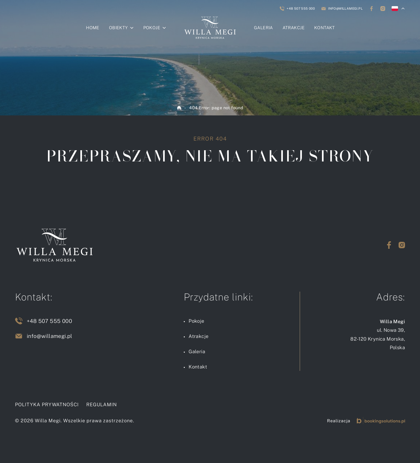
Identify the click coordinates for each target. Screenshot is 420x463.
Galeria (263, 27)
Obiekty (118, 27)
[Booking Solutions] (381, 420)
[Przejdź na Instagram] (402, 245)
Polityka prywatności (47, 404)
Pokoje (151, 27)
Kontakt (324, 27)
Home (92, 27)
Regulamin (101, 404)
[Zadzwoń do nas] (297, 8)
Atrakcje (294, 27)
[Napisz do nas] (342, 8)
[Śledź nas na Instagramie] (382, 8)
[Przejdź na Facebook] (389, 245)
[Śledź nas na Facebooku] (371, 8)
